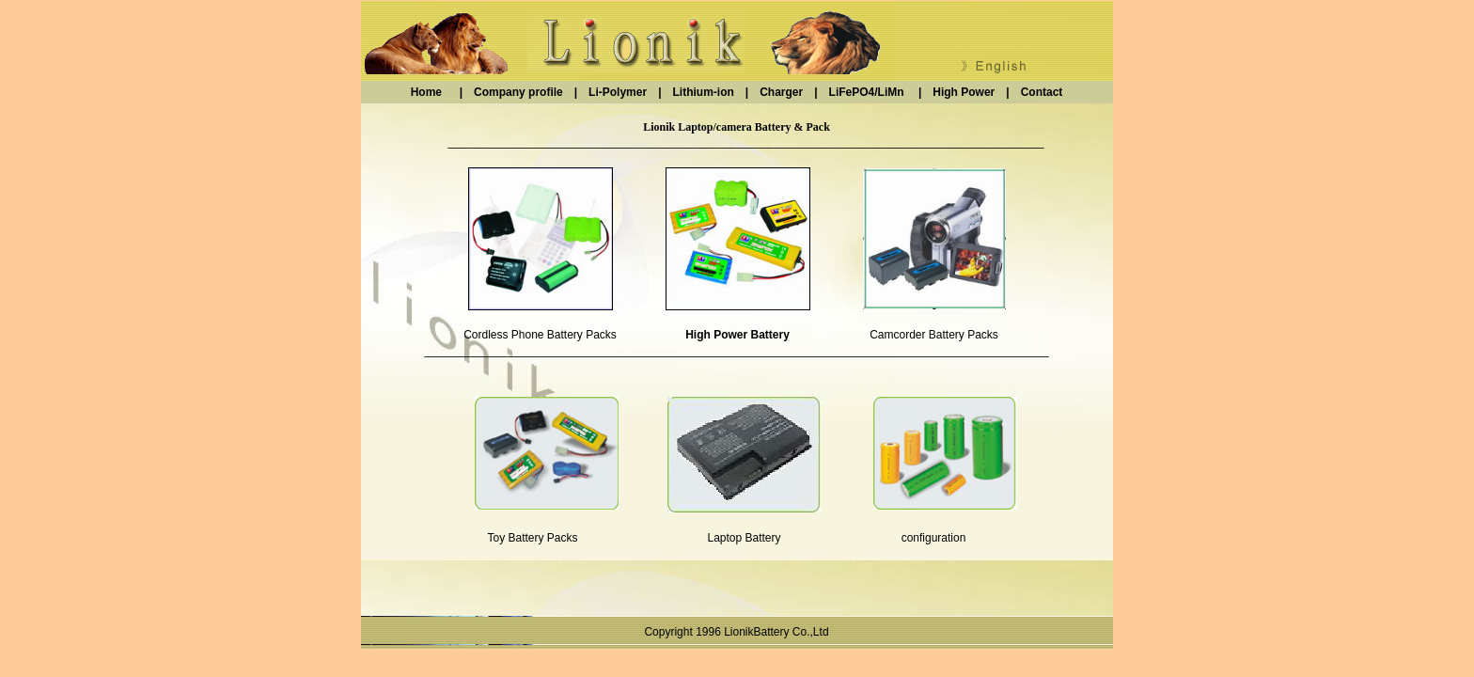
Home (435, 92)
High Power (964, 92)
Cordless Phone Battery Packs (540, 334)
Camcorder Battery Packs (934, 334)
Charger (787, 92)
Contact (1036, 92)
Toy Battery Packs (532, 537)
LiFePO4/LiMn (866, 92)
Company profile (524, 92)
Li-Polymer (617, 92)
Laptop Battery (743, 537)
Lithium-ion (702, 92)
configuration (934, 537)
